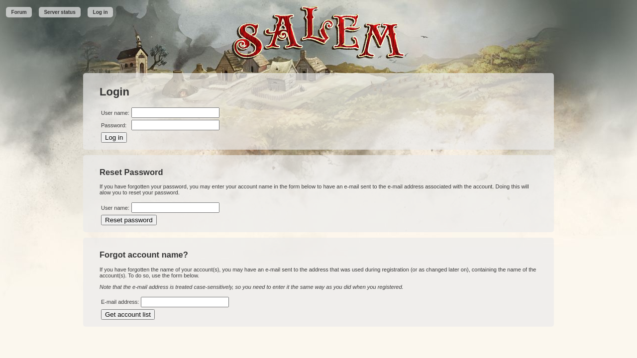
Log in (100, 12)
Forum (19, 12)
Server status (59, 12)
